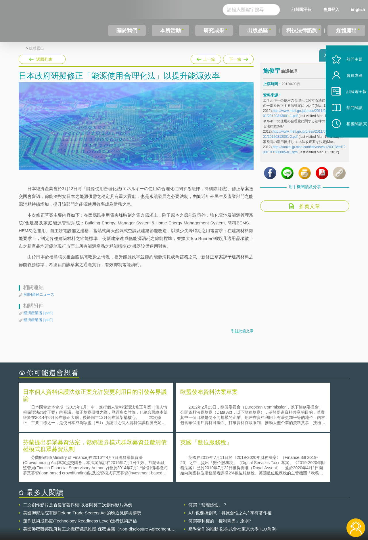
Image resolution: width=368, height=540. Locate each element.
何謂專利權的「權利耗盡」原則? (219, 469)
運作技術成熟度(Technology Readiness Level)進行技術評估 (80, 469)
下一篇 (238, 58)
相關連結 (300, 508)
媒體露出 (346, 30)
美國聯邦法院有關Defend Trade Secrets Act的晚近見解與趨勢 (82, 461)
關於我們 (126, 30)
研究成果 (212, 30)
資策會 (266, 508)
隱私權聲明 (188, 508)
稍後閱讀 (351, 137)
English (358, 9)
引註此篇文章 (242, 331)
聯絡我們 (186, 516)
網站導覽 (221, 516)
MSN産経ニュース (39, 294)
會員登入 (331, 9)
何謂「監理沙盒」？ (207, 453)
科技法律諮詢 (301, 30)
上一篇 (206, 58)
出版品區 (255, 30)
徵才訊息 (221, 508)
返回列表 (44, 59)
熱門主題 (348, 72)
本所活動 (169, 30)
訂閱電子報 (302, 9)
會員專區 (348, 88)
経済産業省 (38, 313)
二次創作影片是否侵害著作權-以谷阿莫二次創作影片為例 (77, 453)
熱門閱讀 (348, 121)
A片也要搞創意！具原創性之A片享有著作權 (230, 461)
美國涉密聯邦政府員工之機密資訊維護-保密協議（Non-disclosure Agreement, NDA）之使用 (97, 477)
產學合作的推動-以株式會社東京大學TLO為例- (232, 477)
